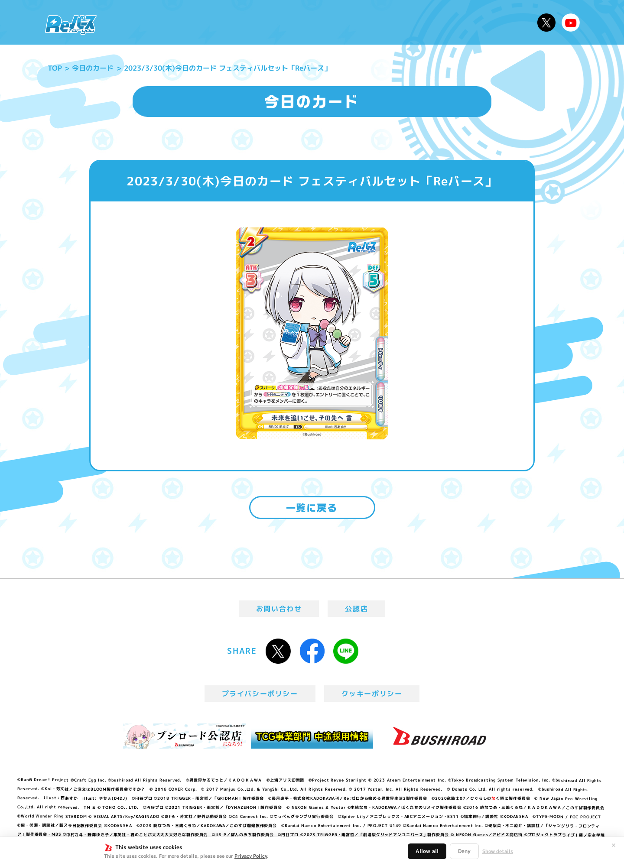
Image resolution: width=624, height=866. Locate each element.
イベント (277, 22)
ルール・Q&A (438, 22)
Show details (497, 851)
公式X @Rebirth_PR (546, 22)
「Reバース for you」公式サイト (71, 25)
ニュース (129, 22)
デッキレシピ (502, 22)
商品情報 (321, 22)
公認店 (356, 608)
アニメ (237, 22)
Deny (464, 851)
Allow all (427, 851)
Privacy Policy (250, 856)
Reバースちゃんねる (571, 22)
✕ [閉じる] (613, 845)
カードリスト (374, 22)
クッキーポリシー (372, 693)
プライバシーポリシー (260, 693)
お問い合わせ (279, 608)
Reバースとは (185, 22)
